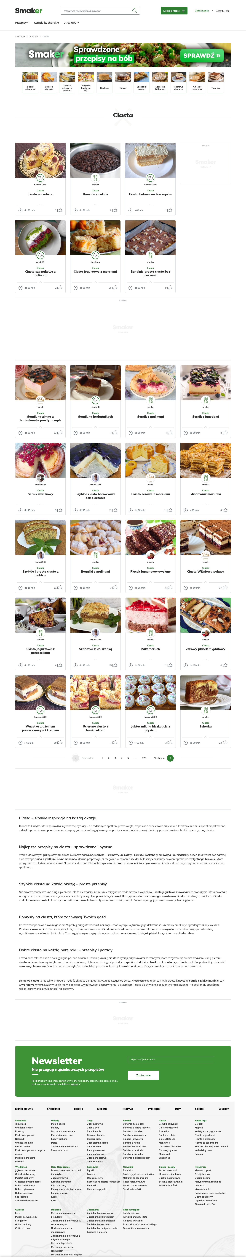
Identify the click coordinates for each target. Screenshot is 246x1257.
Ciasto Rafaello (167, 1139)
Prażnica (19, 1161)
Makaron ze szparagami (136, 1178)
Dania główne (24, 1108)
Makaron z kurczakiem (63, 1131)
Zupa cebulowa (95, 1161)
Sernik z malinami (150, 416)
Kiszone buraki (202, 1189)
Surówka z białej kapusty (136, 1157)
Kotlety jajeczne (131, 1213)
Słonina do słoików (205, 1204)
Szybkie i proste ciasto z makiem (40, 573)
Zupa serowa (94, 1146)
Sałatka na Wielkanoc (135, 1146)
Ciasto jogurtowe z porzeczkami (40, 651)
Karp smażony (58, 1185)
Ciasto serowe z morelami (150, 494)
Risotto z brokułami (205, 1139)
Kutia (54, 1196)
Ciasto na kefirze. (40, 194)
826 (144, 758)
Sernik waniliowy (40, 494)
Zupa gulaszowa (96, 1150)
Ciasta (40, 190)
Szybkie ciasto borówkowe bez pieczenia (95, 496)
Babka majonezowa (169, 1178)
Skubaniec (164, 1157)
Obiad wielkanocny (25, 1174)
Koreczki (91, 1185)
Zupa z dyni (93, 1127)
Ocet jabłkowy (202, 1174)
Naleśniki (20, 1139)
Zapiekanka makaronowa (64, 1146)
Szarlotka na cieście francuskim (103, 1181)
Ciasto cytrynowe (168, 1150)
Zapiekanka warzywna (99, 1224)
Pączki (90, 1170)
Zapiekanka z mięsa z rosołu (102, 1228)
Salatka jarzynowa (133, 1139)
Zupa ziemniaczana (97, 1142)
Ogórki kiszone (202, 1178)
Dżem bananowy (204, 1196)
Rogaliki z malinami (95, 571)
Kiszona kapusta (203, 1170)
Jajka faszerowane (25, 1170)
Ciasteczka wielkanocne (28, 1181)
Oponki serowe (95, 1178)
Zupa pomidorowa (97, 1157)
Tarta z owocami (168, 1170)
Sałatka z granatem (133, 1154)
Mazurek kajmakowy (170, 1174)
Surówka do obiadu (133, 1124)
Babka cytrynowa (24, 1189)
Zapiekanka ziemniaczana (101, 1220)
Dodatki (102, 1108)
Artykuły (71, 22)
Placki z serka (22, 1146)
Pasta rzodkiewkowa (134, 1181)
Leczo (18, 1213)
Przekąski (154, 1108)
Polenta (199, 1154)
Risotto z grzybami (205, 1135)
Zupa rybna (57, 1174)
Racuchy (19, 1131)
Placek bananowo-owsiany (150, 571)
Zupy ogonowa (95, 1124)
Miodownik (164, 1154)
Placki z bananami (25, 1157)
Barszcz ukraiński (96, 1135)
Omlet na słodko (24, 1127)
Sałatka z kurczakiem (134, 1135)
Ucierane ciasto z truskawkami (95, 728)
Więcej (74, 1084)
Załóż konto (202, 10)
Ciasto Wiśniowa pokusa (205, 571)
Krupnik (199, 1127)
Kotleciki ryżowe (203, 1150)
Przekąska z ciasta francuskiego (140, 1224)
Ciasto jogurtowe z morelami (95, 271)
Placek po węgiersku (26, 1217)
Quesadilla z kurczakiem (136, 1228)
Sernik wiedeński (132, 1189)
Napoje (78, 1108)
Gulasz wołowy (23, 1224)
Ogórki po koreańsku (206, 1200)
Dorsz (54, 1142)
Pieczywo (128, 1108)
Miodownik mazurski (205, 494)
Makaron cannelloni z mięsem (66, 1254)
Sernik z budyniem (168, 1124)
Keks (53, 1200)
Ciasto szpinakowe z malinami (40, 273)
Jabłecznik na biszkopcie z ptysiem (150, 728)
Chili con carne (23, 1228)
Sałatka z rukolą (131, 1142)
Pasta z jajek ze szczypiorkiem (139, 1174)
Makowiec (164, 1142)
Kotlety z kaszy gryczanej (208, 1131)
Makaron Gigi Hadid (61, 1243)
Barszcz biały (94, 1139)
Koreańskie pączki (96, 1189)
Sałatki (199, 1108)
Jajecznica (20, 1124)
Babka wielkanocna (25, 1185)
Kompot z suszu (59, 1193)
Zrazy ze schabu (59, 1150)
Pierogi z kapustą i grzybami (66, 1189)
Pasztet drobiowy (24, 1178)
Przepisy (21, 22)
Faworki (91, 1174)
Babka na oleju (167, 1135)
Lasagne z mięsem (97, 1232)
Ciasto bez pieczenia (170, 1146)
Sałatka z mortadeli (133, 1150)
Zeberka (206, 726)
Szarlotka (164, 1131)
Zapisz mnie (143, 1075)
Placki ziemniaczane (62, 1135)
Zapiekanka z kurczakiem (100, 1217)
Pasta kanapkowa (25, 1135)
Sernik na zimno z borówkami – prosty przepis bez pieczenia (40, 420)
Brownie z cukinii (95, 194)
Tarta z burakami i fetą (135, 1217)
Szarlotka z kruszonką (95, 649)
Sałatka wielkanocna (26, 1200)
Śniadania (53, 1108)
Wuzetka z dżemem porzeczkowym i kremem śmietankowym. (40, 730)
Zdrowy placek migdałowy (205, 649)
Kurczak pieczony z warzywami (211, 1146)
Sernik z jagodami (205, 416)
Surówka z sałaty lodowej (136, 1127)
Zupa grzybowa (59, 1178)
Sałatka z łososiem (133, 1131)
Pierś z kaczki (58, 1124)
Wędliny (224, 1108)
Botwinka (128, 1170)
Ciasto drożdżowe (168, 1127)
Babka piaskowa (24, 1193)
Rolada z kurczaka (133, 1220)
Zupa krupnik (94, 1131)
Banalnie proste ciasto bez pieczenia (150, 273)
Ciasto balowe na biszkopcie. (150, 194)
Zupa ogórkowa (95, 1154)
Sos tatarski (21, 1196)
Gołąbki (199, 1124)
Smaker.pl (20, 36)
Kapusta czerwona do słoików (210, 1193)
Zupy (178, 1108)
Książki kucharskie (46, 22)
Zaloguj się (222, 10)
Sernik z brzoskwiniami (135, 1185)
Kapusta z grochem (61, 1181)
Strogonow (21, 1220)
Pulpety (55, 1127)
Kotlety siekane (59, 1139)
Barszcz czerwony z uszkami (66, 1170)
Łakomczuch (150, 649)
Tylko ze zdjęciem (38, 132)
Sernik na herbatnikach (95, 416)
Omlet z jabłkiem (24, 1142)
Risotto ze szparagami (207, 1142)
